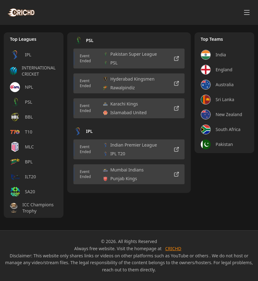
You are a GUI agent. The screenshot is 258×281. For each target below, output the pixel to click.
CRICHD (173, 248)
